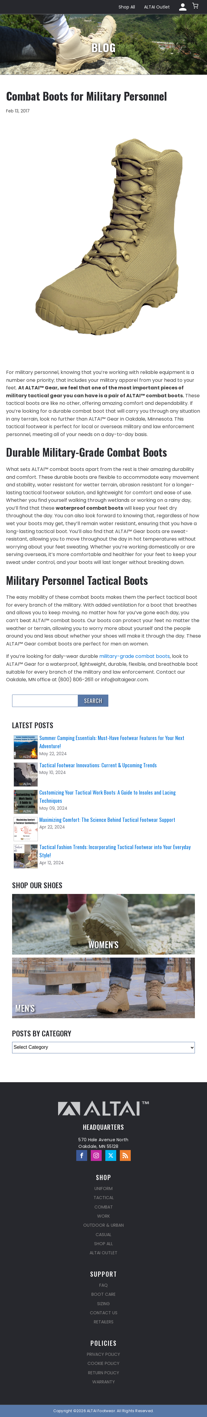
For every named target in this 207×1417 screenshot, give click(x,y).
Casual (103, 1235)
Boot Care (103, 1294)
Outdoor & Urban (103, 1225)
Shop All (127, 7)
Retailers (103, 1322)
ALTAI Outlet (157, 7)
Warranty (103, 1382)
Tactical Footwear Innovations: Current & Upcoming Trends (98, 765)
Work (103, 1216)
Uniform (103, 1188)
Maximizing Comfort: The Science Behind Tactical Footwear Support (107, 819)
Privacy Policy (103, 1354)
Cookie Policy (103, 1363)
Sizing (103, 1304)
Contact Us (103, 1313)
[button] (196, 7)
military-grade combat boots (134, 656)
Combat (103, 1207)
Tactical (104, 1198)
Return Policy (103, 1373)
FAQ (103, 1285)
